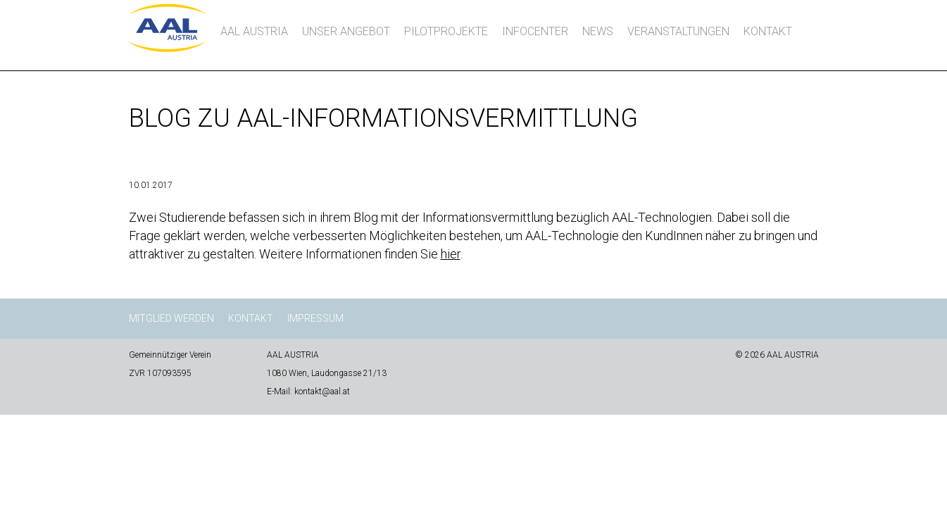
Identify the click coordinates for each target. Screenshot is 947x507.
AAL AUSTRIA (254, 31)
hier (450, 253)
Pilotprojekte (446, 31)
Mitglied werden (171, 318)
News (597, 31)
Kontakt (768, 31)
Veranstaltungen (678, 31)
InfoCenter (535, 31)
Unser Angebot (346, 31)
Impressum (315, 318)
